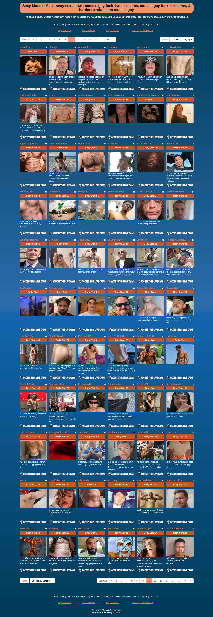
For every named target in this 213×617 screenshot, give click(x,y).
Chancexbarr (173, 288)
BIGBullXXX (26, 47)
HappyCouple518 (28, 143)
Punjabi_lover (56, 288)
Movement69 (84, 336)
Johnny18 (83, 432)
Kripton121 (142, 384)
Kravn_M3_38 (144, 143)
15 (96, 39)
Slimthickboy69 (57, 336)
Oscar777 (171, 432)
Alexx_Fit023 (26, 528)
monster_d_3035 (145, 336)
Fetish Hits (117, 613)
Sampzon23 (55, 528)
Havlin (23, 480)
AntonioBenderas (175, 191)
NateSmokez (84, 288)
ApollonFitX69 (85, 95)
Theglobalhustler (28, 95)
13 (84, 39)
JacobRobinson (116, 191)
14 (90, 39)
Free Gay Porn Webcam (142, 30)
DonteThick (84, 143)
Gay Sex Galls (112, 30)
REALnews (83, 528)
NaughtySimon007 (29, 240)
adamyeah (83, 480)
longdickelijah (144, 528)
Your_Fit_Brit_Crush (118, 336)
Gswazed (53, 240)
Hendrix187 (172, 143)
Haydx (52, 95)
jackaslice (171, 336)
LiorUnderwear (27, 432)
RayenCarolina (56, 384)
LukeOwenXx (26, 336)
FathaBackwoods (175, 528)
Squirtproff (113, 143)
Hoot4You (113, 47)
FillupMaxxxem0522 (176, 240)
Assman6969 (26, 191)
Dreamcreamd (173, 384)
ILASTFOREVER (116, 95)
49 (108, 39)
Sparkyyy (112, 480)
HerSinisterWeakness (148, 95)
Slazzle (111, 288)
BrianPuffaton (85, 47)
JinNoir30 (142, 240)
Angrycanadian (174, 480)
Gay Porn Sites (64, 30)
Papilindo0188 (27, 384)
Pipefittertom (114, 432)
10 (65, 39)
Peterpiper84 (114, 384)
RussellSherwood (146, 288)
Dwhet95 (82, 191)
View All (26, 39)
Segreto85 (113, 528)
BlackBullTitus (144, 480)
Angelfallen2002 (57, 480)
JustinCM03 (84, 240)
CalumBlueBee (115, 240)
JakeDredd (142, 432)
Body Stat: (33, 51)
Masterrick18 (84, 384)
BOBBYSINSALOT (146, 191)
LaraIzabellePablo (58, 143)
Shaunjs (53, 47)
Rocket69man (173, 95)
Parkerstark (143, 47)
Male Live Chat (88, 30)
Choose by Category (181, 39)
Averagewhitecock (58, 432)
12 (77, 39)
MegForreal (25, 288)
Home (165, 39)
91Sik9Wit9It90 (173, 47)
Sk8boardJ (54, 191)
